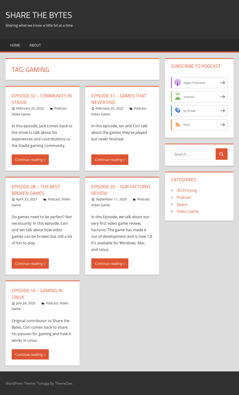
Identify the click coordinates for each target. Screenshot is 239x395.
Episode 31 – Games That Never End (119, 99)
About (35, 45)
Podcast (60, 108)
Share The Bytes (39, 14)
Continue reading (29, 159)
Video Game (21, 114)
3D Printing (187, 190)
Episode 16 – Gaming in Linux (37, 294)
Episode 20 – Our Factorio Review (120, 190)
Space (182, 204)
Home (15, 45)
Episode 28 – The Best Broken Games (36, 190)
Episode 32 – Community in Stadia (42, 99)
